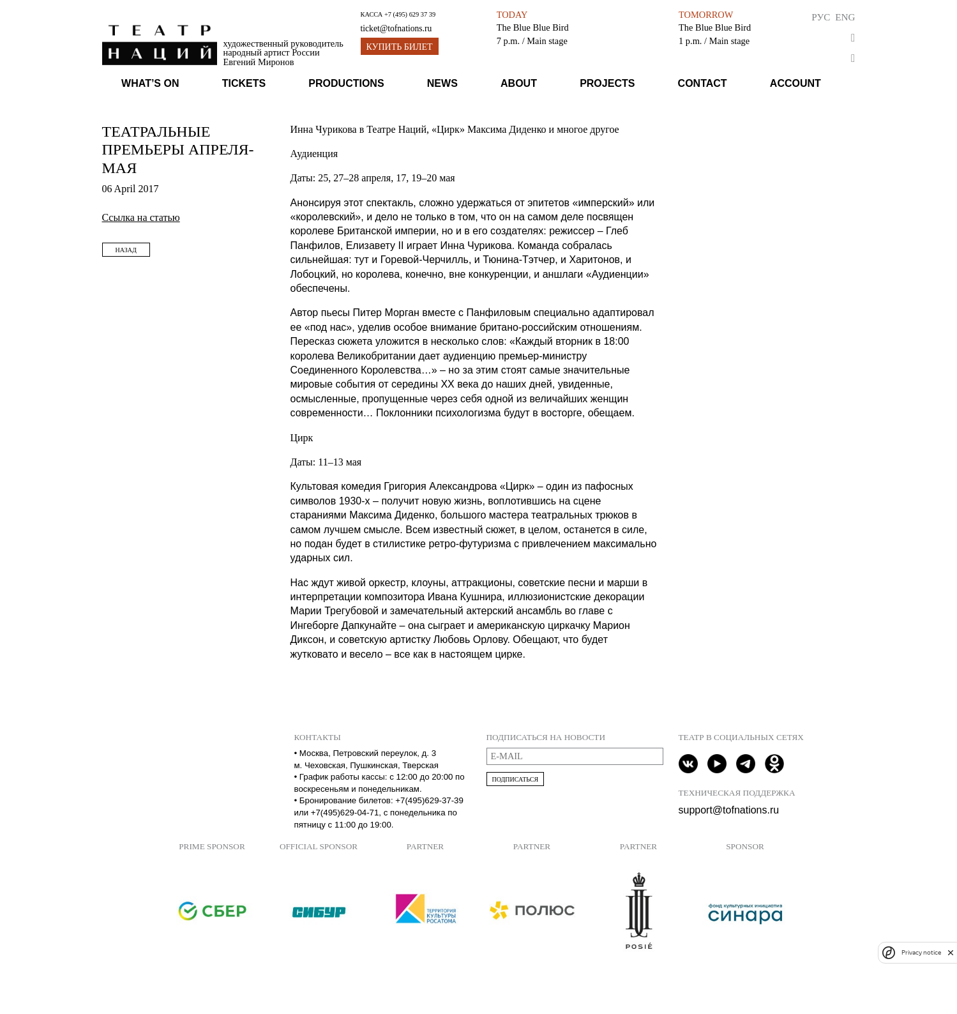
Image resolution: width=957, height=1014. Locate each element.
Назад (126, 250)
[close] (950, 952)
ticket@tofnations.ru (396, 28)
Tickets (244, 83)
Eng (845, 16)
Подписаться (515, 779)
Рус (820, 16)
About (519, 83)
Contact (702, 83)
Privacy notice (921, 952)
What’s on (150, 83)
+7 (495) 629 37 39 (409, 14)
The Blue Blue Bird (533, 27)
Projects (607, 83)
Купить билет (399, 47)
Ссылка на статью (141, 217)
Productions (346, 83)
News (442, 83)
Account (795, 83)
